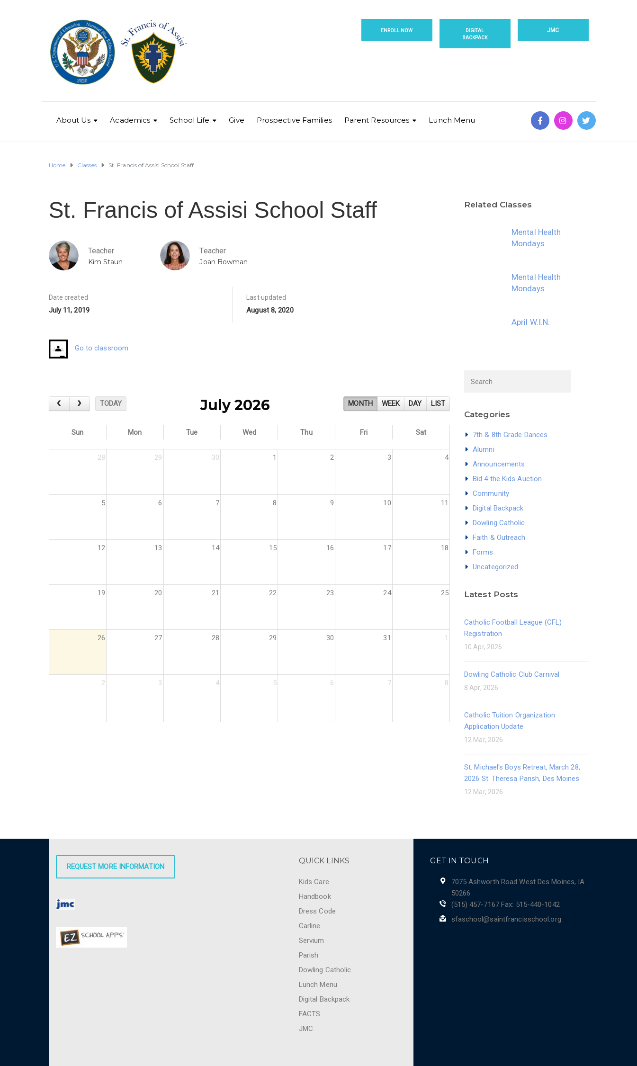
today (111, 403)
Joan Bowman (223, 262)
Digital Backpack (474, 34)
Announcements (499, 464)
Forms (483, 552)
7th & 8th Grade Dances (510, 434)
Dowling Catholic (499, 523)
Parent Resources (377, 120)
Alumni (483, 449)
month (360, 403)
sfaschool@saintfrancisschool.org (506, 919)
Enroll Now (397, 30)
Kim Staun (105, 262)
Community (491, 493)
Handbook (315, 896)
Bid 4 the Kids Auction (507, 479)
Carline (310, 926)
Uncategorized (495, 567)
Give (236, 120)
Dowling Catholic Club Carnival (511, 674)
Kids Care (314, 882)
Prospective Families (294, 120)
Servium (311, 940)
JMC (553, 30)
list (438, 403)
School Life (189, 120)
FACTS (310, 1014)
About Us (73, 120)
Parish (309, 955)
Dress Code (317, 911)
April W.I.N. (530, 322)
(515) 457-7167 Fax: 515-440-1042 (505, 904)
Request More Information (115, 866)
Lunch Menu (452, 120)
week (391, 403)
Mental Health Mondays (536, 237)
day (415, 403)
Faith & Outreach (499, 537)
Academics (130, 120)
